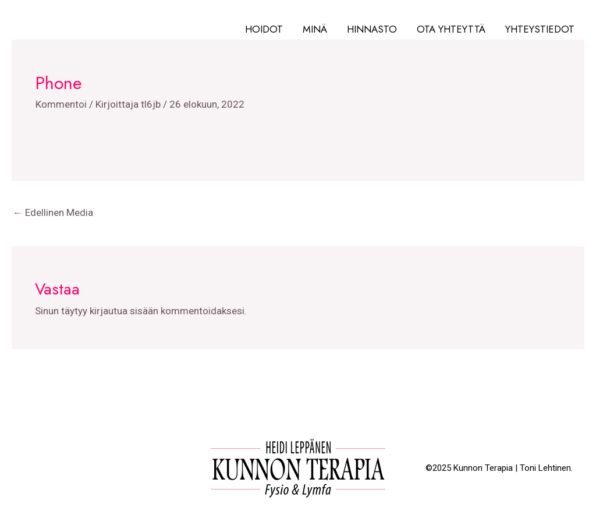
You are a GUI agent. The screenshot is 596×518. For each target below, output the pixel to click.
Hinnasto (372, 29)
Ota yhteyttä (451, 29)
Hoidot (264, 29)
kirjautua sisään (124, 311)
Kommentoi (61, 104)
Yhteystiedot (539, 29)
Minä (315, 29)
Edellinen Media (53, 212)
